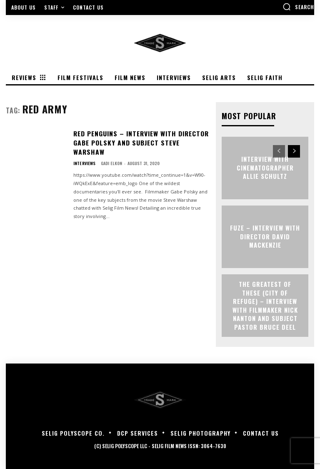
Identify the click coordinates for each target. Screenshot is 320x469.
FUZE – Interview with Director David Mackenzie (265, 236)
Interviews (84, 152)
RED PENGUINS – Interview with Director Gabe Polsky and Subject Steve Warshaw (138, 136)
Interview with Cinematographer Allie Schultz (265, 167)
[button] (298, 7)
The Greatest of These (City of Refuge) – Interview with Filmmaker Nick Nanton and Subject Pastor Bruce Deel (265, 305)
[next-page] (294, 151)
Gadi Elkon (111, 152)
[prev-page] (279, 151)
